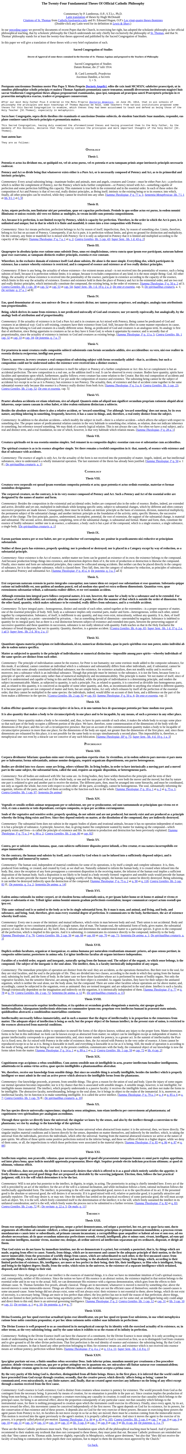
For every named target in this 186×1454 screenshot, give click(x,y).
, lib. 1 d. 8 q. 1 (133, 1353)
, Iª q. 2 (101, 1305)
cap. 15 (65, 1427)
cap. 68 (79, 939)
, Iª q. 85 (142, 1146)
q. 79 (11, 997)
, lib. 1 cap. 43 (92, 243)
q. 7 (69, 1308)
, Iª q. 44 (76, 1423)
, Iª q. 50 (162, 465)
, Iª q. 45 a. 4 (70, 575)
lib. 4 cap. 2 (154, 1054)
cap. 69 (91, 939)
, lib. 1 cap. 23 (160, 389)
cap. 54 (68, 291)
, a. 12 (67, 997)
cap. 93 (91, 700)
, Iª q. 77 (160, 994)
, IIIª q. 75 (114, 741)
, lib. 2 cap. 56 (53, 939)
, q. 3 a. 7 (150, 1427)
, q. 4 (53, 1308)
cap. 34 (29, 342)
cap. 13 (41, 1427)
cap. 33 (17, 342)
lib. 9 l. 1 (9, 202)
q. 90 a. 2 (38, 837)
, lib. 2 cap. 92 (66, 700)
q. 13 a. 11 (110, 1353)
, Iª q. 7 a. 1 (48, 243)
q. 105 (108, 1423)
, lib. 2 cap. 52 (19, 393)
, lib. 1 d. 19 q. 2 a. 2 (92, 291)
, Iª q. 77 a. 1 (124, 199)
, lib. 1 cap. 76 (22, 1102)
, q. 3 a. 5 (103, 575)
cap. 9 (175, 1423)
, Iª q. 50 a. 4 (115, 700)
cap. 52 (44, 291)
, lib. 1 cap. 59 (114, 1054)
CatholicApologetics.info (72, 20)
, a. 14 (50, 888)
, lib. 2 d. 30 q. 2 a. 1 (28, 635)
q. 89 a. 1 (82, 1054)
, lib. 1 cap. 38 (19, 291)
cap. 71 (115, 939)
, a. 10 (63, 1102)
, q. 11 (76, 1210)
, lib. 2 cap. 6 (131, 1423)
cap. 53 (56, 291)
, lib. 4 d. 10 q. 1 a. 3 (151, 741)
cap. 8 (165, 1423)
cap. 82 (88, 837)
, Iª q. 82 (152, 1207)
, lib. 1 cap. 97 (19, 796)
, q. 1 (23, 1308)
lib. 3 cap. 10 (176, 1305)
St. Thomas (157, 33)
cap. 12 (29, 1427)
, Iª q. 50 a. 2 (159, 287)
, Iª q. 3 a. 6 (123, 389)
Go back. (93, 1449)
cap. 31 (161, 1305)
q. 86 (164, 1146)
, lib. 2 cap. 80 (62, 837)
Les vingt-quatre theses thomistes (143, 20)
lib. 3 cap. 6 (80, 1427)
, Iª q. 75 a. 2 (109, 885)
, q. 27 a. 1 (14, 294)
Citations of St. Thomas (37, 20)
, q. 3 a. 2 (21, 888)
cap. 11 (8, 1308)
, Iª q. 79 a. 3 (137, 1099)
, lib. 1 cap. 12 (136, 1305)
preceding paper (18, 29)
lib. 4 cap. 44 (129, 1427)
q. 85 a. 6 (172, 1099)
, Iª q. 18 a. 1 (134, 793)
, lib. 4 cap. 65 (128, 632)
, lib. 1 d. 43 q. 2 (128, 243)
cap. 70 (103, 939)
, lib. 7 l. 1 (164, 199)
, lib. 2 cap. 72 (32, 997)
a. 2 (71, 243)
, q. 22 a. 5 (54, 1210)
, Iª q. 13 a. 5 (135, 338)
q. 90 (135, 885)
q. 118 (144, 885)
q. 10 (39, 1308)
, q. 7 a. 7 (47, 342)
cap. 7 (154, 1423)
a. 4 (161, 1099)
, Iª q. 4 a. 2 (83, 1353)
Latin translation (75, 17)
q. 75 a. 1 (170, 793)
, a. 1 (23, 468)
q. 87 (174, 1146)
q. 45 (99, 1423)
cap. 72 (140, 1054)
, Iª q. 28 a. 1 (155, 434)
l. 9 (20, 202)
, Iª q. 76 (18, 939)
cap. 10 (5, 1427)
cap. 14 (53, 1427)
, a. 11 (105, 997)
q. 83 (174, 1207)
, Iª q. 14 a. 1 (54, 1054)
